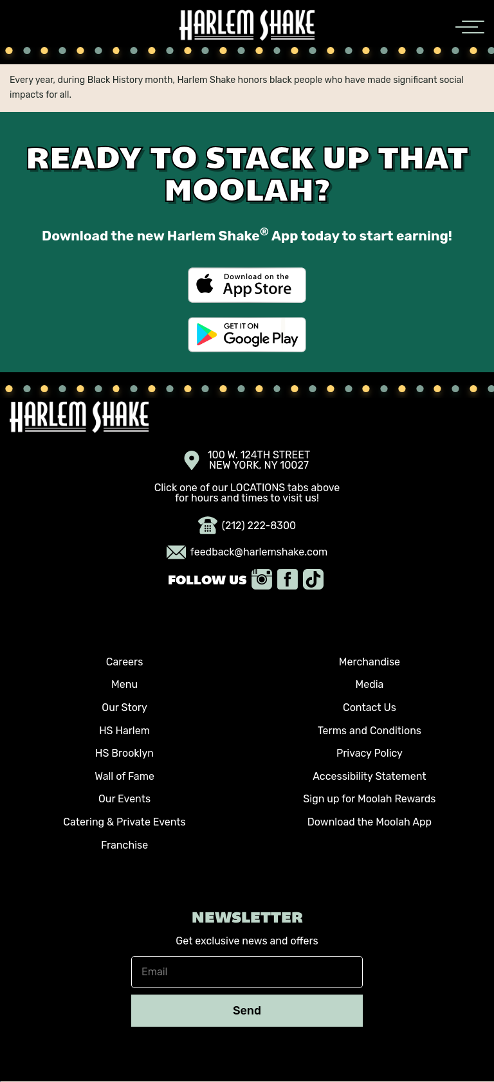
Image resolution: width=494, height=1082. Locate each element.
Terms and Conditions (369, 731)
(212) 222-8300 (247, 526)
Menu (124, 684)
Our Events (124, 799)
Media (369, 684)
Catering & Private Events (124, 822)
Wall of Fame (124, 776)
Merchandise (369, 662)
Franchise (124, 845)
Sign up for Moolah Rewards (369, 799)
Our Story (124, 707)
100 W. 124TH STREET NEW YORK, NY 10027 (247, 460)
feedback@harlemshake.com (247, 552)
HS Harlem (124, 731)
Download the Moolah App (369, 822)
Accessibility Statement (369, 776)
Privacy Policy (369, 753)
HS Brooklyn (124, 753)
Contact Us (369, 707)
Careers (124, 662)
